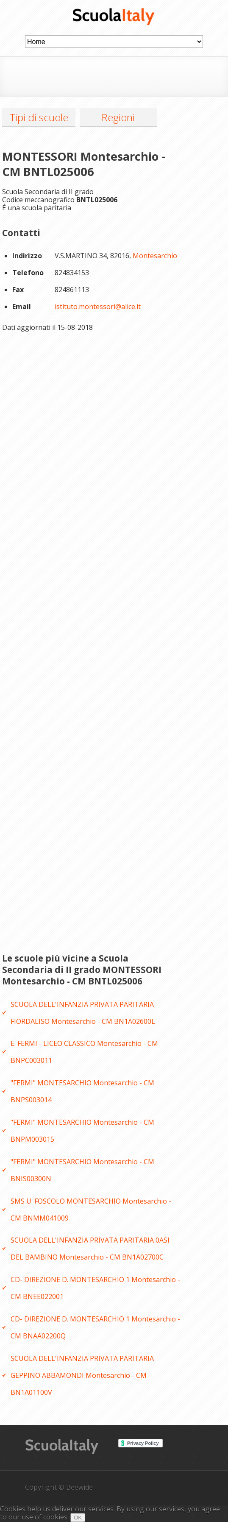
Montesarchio (155, 255)
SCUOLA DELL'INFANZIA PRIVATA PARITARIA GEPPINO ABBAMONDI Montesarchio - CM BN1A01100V (82, 1375)
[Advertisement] (124, 76)
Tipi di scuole (38, 117)
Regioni (118, 117)
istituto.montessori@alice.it (98, 306)
